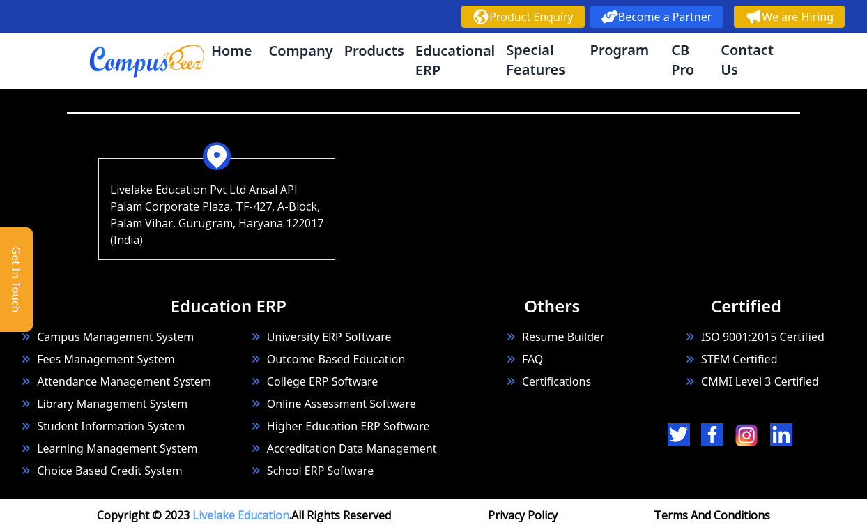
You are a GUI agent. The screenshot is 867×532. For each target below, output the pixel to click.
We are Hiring (789, 16)
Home (231, 50)
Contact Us (747, 59)
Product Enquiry (523, 16)
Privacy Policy (523, 515)
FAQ (532, 359)
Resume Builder (555, 336)
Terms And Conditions (712, 515)
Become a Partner (656, 16)
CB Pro (682, 59)
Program (620, 49)
